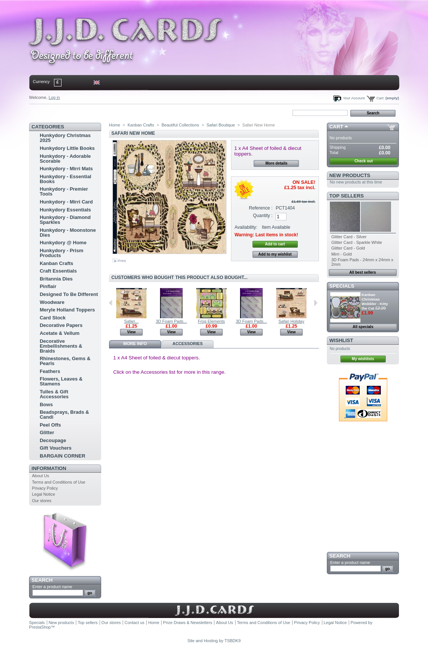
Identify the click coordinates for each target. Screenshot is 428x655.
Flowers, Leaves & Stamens (61, 381)
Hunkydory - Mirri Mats (66, 168)
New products (349, 175)
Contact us (135, 622)
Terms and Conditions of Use (58, 482)
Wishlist (341, 340)
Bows (46, 404)
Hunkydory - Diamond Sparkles (65, 219)
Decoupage (53, 440)
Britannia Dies (56, 279)
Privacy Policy (45, 488)
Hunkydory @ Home (63, 242)
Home (41, 112)
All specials (363, 327)
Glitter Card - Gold (348, 248)
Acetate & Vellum (60, 333)
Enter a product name (52, 586)
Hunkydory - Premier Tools (64, 191)
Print (122, 261)
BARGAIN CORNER (62, 456)
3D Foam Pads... (171, 321)
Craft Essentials (58, 271)
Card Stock (53, 318)
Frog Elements (211, 321)
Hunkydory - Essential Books (65, 179)
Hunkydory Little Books (67, 148)
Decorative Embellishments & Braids (61, 346)
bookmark (116, 112)
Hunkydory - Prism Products (61, 253)
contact (66, 112)
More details (276, 163)
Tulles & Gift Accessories (54, 394)
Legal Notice (43, 494)
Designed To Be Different (69, 294)
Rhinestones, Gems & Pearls (65, 361)
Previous (110, 302)
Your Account (354, 98)
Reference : (261, 208)
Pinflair (48, 286)
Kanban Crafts (56, 263)
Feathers (50, 371)
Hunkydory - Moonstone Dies (68, 232)
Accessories (187, 343)
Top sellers (346, 196)
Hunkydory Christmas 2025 (65, 138)
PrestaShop (40, 627)
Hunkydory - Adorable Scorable (65, 158)
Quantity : (263, 215)
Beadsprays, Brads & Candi (64, 414)
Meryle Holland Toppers (67, 310)
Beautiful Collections (180, 125)
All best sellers (362, 272)
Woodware (52, 302)
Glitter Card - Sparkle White (356, 242)
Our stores (41, 500)
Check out (363, 161)
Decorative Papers (61, 325)
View (131, 332)
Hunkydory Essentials (65, 210)
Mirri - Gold (341, 254)
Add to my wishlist (274, 254)
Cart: (380, 98)
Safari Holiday (291, 321)
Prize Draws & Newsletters (187, 622)
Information (49, 468)
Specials (341, 286)
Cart (336, 126)
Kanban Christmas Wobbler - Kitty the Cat (375, 301)
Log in (54, 97)
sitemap (91, 112)
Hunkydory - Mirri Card (66, 202)
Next (315, 302)
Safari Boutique (220, 125)
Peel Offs (50, 425)
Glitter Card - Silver (349, 236)
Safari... (131, 321)
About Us (40, 475)
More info (135, 343)
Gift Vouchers (55, 448)
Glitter (47, 432)
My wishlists (363, 359)
